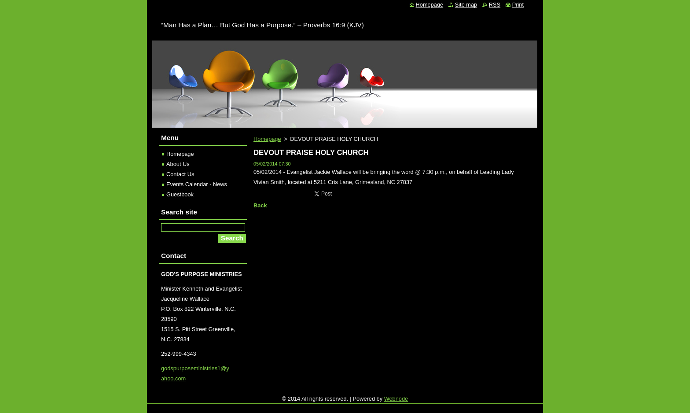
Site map (466, 4)
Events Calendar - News (196, 184)
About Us (178, 164)
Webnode (396, 398)
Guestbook (180, 194)
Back (260, 205)
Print (518, 4)
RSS (494, 4)
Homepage (267, 139)
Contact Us (180, 174)
